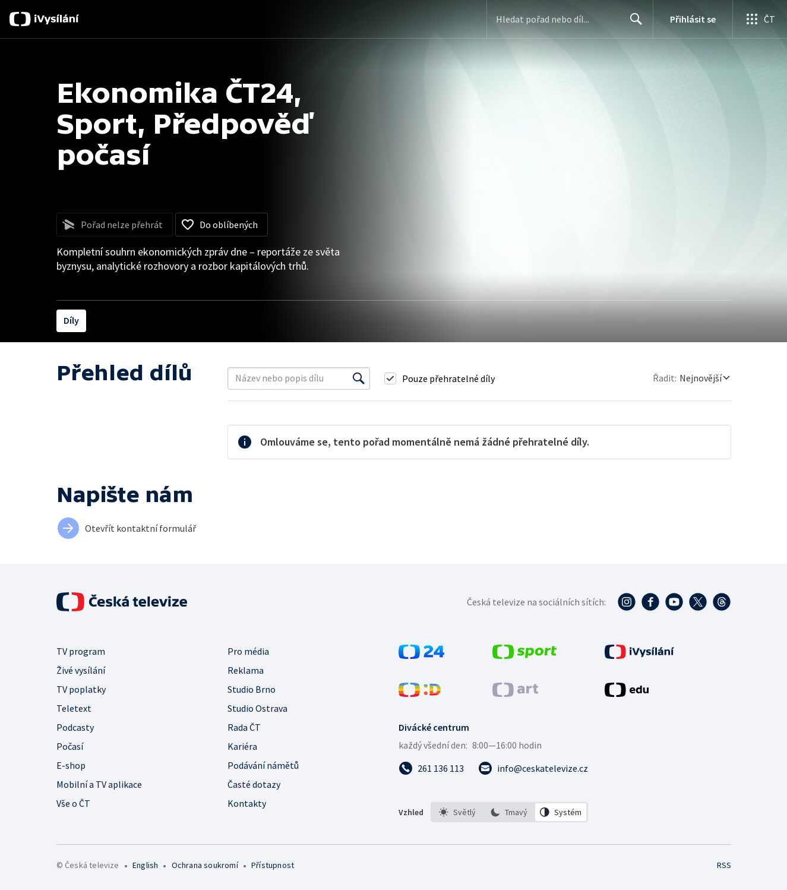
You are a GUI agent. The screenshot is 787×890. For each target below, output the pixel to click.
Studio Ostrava (257, 708)
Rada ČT (244, 727)
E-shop (71, 765)
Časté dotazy (253, 784)
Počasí (69, 746)
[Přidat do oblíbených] (221, 224)
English (145, 865)
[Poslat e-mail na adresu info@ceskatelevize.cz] (533, 768)
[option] (457, 812)
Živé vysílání (80, 670)
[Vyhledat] (359, 378)
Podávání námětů (263, 765)
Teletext (73, 708)
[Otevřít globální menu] (759, 19)
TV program (80, 651)
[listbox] (509, 812)
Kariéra (242, 746)
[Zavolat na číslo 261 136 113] (431, 768)
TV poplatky (81, 689)
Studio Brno (251, 689)
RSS (724, 865)
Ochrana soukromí (205, 865)
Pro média (248, 651)
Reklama (245, 670)
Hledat (633, 24)
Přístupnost (272, 865)
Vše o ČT (73, 803)
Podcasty (75, 727)
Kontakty (246, 803)
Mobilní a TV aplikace (99, 784)
